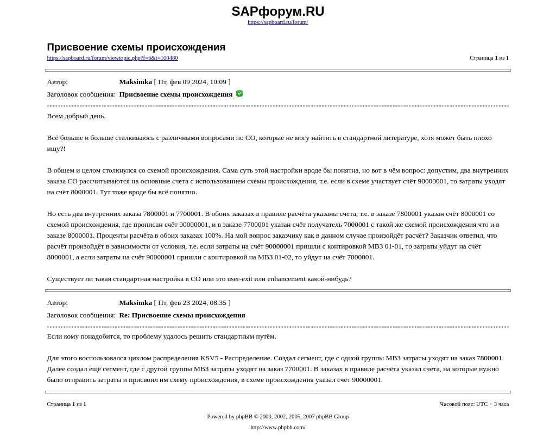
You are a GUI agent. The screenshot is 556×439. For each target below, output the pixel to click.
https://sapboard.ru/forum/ (278, 22)
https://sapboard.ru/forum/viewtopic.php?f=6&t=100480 (112, 58)
